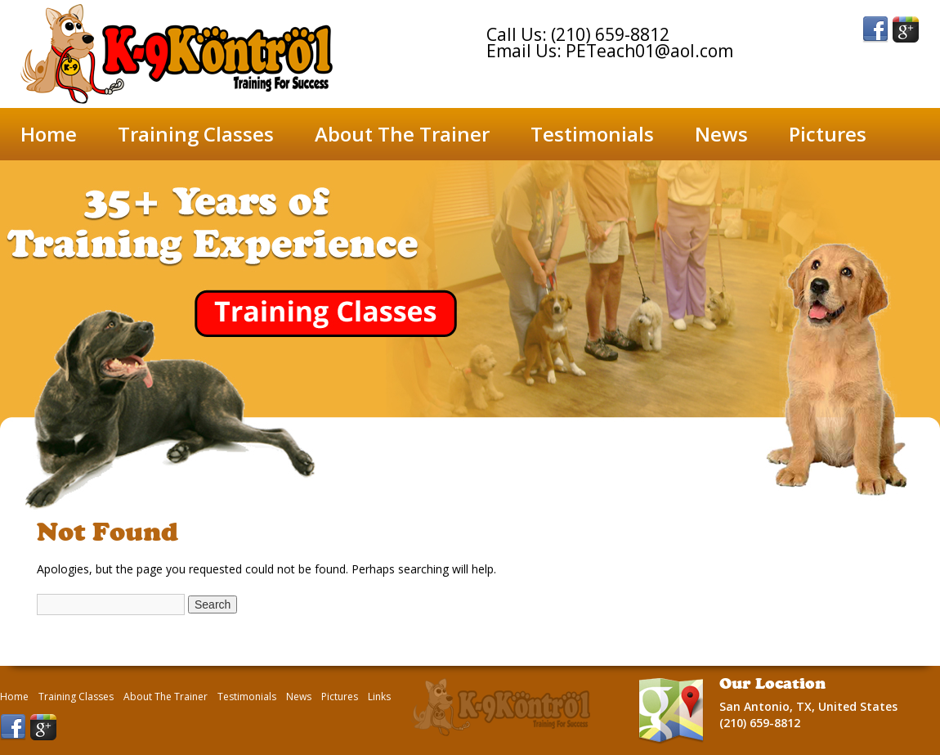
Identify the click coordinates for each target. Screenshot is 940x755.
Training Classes (196, 133)
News (721, 133)
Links (379, 697)
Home (48, 133)
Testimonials (592, 133)
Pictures (827, 133)
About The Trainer (402, 133)
